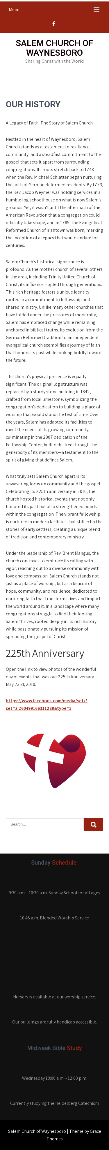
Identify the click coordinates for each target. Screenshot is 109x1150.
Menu (14, 9)
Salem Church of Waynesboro (54, 48)
